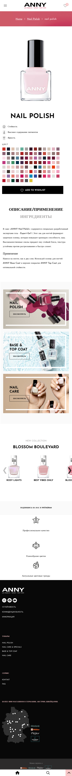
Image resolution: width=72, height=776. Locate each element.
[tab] (36, 210)
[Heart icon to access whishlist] (66, 6)
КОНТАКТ (6, 680)
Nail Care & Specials (12, 647)
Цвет (5, 144)
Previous (3, 468)
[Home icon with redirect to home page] (17, 773)
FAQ (4, 684)
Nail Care (6, 655)
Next (68, 468)
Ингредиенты (36, 217)
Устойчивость (9, 607)
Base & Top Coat (9, 651)
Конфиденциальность (12, 612)
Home (19, 19)
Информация (8, 617)
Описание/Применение (36, 210)
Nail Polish (33, 19)
